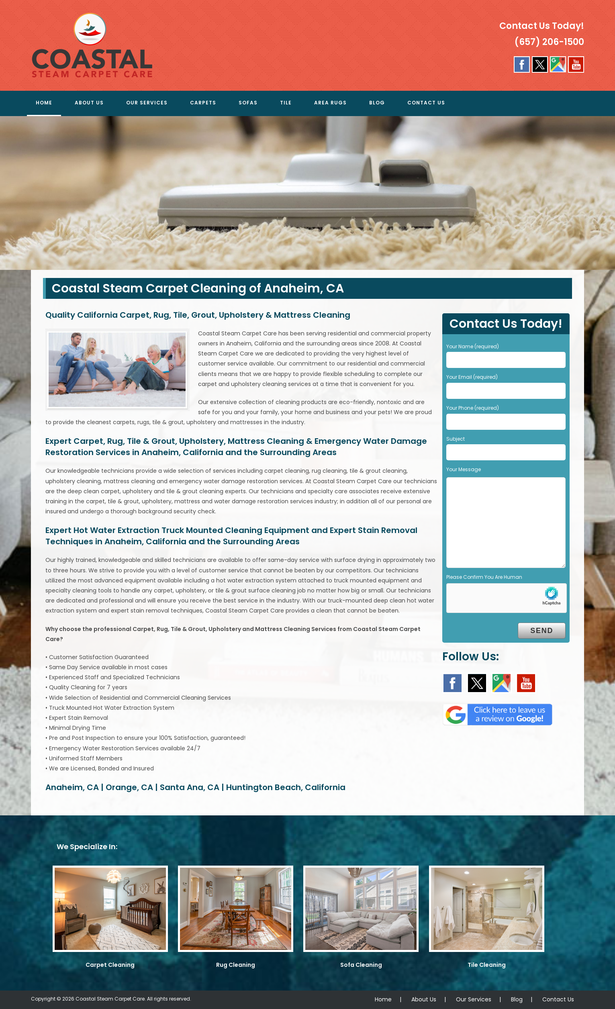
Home (383, 999)
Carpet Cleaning (110, 965)
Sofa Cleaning (361, 965)
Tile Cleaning (487, 965)
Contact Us (558, 999)
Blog (517, 999)
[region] (307, 193)
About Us (423, 999)
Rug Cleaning (235, 965)
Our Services (473, 999)
